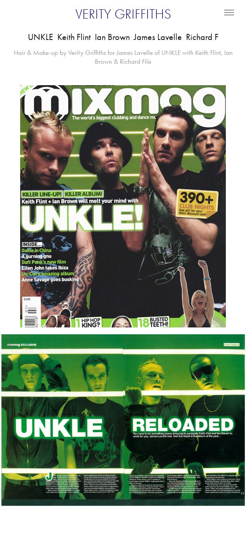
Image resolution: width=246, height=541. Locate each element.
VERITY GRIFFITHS (123, 14)
